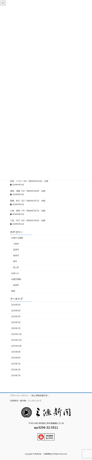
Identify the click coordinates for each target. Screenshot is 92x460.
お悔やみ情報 (17, 237)
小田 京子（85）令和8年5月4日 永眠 (27, 220)
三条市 (16, 243)
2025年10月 (16, 345)
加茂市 (16, 249)
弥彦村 (16, 255)
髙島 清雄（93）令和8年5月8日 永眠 (27, 190)
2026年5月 (16, 304)
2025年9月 (16, 351)
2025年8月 (16, 357)
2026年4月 (16, 310)
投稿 (13, 290)
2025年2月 (16, 369)
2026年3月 (16, 316)
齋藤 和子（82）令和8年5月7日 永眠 (27, 200)
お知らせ (15, 273)
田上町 (16, 267)
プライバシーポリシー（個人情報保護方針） (30, 395)
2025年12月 (16, 334)
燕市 (15, 261)
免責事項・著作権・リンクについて (26, 400)
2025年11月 (16, 340)
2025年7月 (16, 363)
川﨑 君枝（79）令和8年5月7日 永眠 (27, 210)
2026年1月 (16, 328)
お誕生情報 (16, 279)
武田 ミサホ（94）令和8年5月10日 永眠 (29, 181)
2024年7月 (16, 375)
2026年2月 (16, 322)
